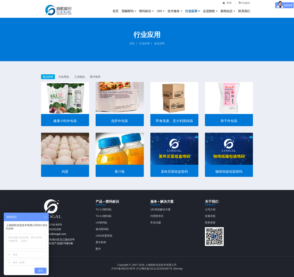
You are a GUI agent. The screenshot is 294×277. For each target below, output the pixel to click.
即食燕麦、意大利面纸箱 (174, 121)
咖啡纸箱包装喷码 (228, 171)
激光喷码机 (102, 229)
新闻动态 (227, 11)
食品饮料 (159, 43)
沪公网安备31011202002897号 (154, 268)
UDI (161, 11)
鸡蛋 (65, 171)
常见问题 (155, 222)
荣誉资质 (210, 222)
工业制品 (79, 76)
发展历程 (210, 215)
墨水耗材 (101, 242)
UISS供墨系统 (104, 235)
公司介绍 (210, 209)
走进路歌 (210, 11)
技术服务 (175, 11)
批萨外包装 (119, 121)
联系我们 (244, 11)
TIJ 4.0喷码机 (104, 215)
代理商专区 (157, 215)
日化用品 (63, 76)
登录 (227, 2)
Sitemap (178, 268)
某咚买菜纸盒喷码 (174, 171)
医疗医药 (95, 76)
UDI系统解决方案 (160, 209)
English (244, 2)
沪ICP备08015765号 (123, 268)
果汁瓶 (120, 171)
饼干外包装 (228, 121)
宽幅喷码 (129, 11)
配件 (98, 248)
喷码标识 (146, 11)
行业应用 (192, 11)
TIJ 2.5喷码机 (104, 209)
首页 (115, 11)
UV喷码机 (101, 222)
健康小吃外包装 (65, 121)
